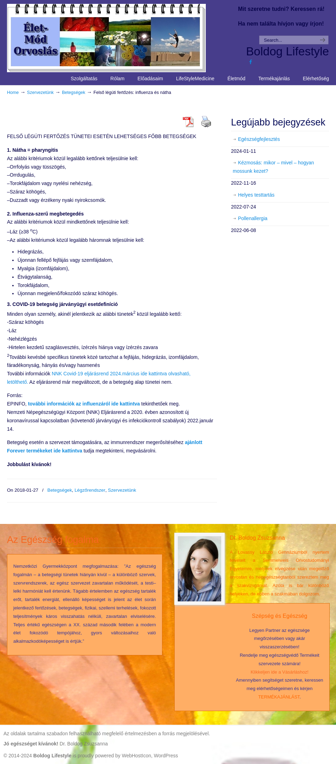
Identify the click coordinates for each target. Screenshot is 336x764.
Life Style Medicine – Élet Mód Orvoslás (119, 37)
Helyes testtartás (256, 195)
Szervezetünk (40, 92)
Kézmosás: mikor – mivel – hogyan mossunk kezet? (273, 167)
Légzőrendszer (90, 490)
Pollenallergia (252, 218)
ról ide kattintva (84, 404)
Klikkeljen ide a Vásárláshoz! (279, 672)
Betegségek (73, 92)
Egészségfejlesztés (259, 139)
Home (13, 92)
